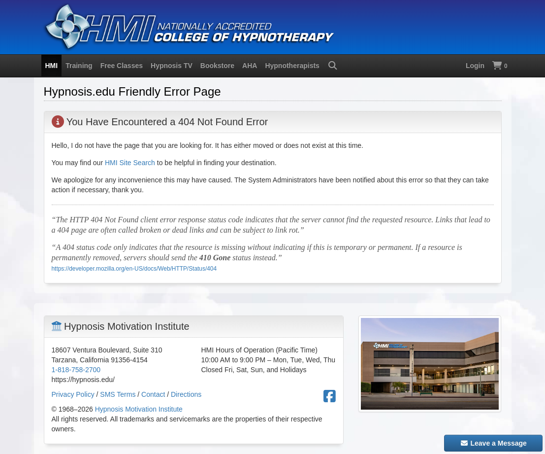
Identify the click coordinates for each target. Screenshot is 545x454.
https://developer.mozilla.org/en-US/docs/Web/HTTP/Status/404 (134, 268)
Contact (153, 394)
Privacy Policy (73, 394)
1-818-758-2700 (76, 370)
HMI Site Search (130, 163)
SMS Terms (117, 394)
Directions (186, 394)
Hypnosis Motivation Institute (139, 409)
